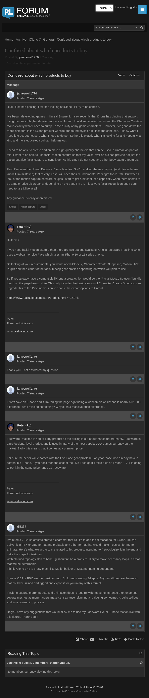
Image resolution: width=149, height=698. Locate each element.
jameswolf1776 (29, 57)
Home (9, 39)
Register (131, 7)
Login (119, 7)
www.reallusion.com (20, 331)
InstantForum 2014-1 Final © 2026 (80, 687)
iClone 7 (35, 39)
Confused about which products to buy (84, 39)
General (49, 39)
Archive (21, 39)
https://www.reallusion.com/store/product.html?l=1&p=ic (43, 297)
